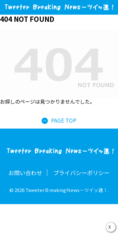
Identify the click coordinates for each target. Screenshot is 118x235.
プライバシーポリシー (81, 172)
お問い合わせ (25, 172)
